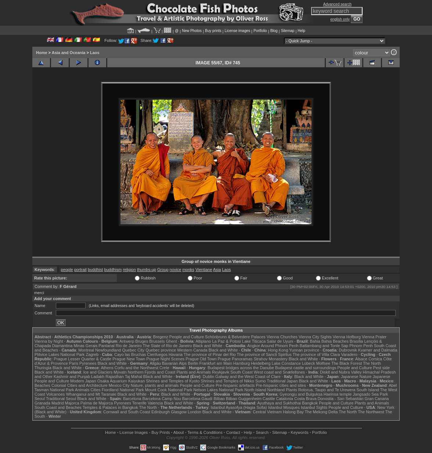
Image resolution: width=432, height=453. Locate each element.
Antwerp (126, 341)
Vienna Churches (282, 337)
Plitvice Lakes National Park (59, 354)
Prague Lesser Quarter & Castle (83, 359)
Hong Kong (278, 350)
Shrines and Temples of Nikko (227, 381)
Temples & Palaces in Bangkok (110, 407)
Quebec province (160, 350)
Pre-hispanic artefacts (235, 385)
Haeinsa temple (338, 394)
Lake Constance (286, 363)
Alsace (361, 359)
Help (301, 31)
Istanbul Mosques (284, 407)
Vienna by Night (49, 341)
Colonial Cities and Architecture (79, 385)
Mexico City (119, 385)
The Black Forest (346, 363)
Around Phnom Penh (279, 345)
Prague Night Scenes (165, 359)
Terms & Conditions (204, 432)
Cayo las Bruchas (130, 354)
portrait (80, 269)
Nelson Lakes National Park (218, 390)
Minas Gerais (85, 345)
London (194, 412)
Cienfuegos (157, 354)
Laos (95, 52)
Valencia (155, 403)
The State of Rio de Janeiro (167, 345)
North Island (255, 390)
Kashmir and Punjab (72, 376)
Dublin (208, 376)
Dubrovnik (348, 350)
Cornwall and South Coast (126, 412)
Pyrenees (87, 363)
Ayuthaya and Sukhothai (279, 403)
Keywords (299, 432)
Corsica (375, 359)
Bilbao (219, 398)
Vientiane (203, 269)
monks (188, 269)
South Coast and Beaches (58, 407)
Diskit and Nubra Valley (341, 372)
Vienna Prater (374, 337)
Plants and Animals (193, 372)
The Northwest (371, 412)
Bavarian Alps (174, 363)
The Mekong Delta (321, 412)
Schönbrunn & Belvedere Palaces (235, 337)
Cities (95, 390)
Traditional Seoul (61, 398)
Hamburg (241, 363)
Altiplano (203, 341)
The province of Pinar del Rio (210, 354)
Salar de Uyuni (280, 341)
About (178, 432)
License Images (133, 432)
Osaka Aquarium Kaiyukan (121, 381)
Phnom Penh (361, 345)
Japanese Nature (356, 376)
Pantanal (106, 345)
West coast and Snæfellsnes (279, 372)
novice (175, 269)
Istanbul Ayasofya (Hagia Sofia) (238, 407)
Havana (176, 354)
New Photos (192, 31)
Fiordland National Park (123, 390)
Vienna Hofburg (347, 337)
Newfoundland (108, 350)
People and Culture (186, 337)
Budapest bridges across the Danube (241, 367)
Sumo (260, 381)
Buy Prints (160, 432)
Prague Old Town (201, 359)
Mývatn (120, 372)
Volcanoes (55, 394)
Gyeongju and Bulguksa (301, 394)
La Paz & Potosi (226, 341)
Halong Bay (293, 412)
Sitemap (288, 31)
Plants (291, 390)
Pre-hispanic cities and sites (281, 385)
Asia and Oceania (69, 52)
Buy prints (213, 31)
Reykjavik (220, 372)
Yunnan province (304, 350)
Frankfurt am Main (215, 363)
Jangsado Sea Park (370, 394)
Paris (73, 363)
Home (41, 52)
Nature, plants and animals (155, 385)
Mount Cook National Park (168, 390)
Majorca (72, 403)
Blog (274, 31)
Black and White (207, 345)
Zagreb (92, 354)
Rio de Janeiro (129, 345)
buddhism (113, 269)
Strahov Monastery (270, 359)
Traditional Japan (282, 381)
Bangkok (310, 403)
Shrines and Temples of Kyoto (172, 381)
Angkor (253, 345)
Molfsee (323, 363)
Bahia (315, 341)
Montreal (86, 350)
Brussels (157, 341)
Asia (217, 269)
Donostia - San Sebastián (341, 398)
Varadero (349, 354)
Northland (276, 390)
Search (262, 432)
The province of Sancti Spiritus (264, 354)
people (67, 269)
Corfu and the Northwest (136, 367)
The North (372, 363)
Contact (233, 432)
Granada (42, 403)
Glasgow (179, 412)
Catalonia (284, 398)
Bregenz (160, 337)
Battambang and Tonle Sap (323, 345)
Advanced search (337, 4)
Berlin (193, 363)
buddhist (95, 269)
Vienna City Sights (315, 337)
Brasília (356, 341)
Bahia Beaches (335, 341)
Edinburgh (160, 412)
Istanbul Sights (314, 407)
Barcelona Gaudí (197, 398)
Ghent (171, 341)
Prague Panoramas (235, 359)
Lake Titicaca (254, 341)
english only (340, 19)
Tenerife (139, 403)
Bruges (141, 341)
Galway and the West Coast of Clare (248, 376)
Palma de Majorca (96, 403)
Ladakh (97, 376)
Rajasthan (114, 376)
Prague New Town (128, 359)
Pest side (381, 367)
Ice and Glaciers (97, 372)
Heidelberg (260, 363)
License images (237, 31)
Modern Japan (83, 381)
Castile (269, 398)
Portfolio (260, 31)
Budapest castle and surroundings (305, 367)
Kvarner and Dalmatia (377, 350)
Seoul (40, 398)
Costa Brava (305, 398)
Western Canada (192, 350)
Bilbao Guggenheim (244, 398)
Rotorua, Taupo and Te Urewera (327, 390)
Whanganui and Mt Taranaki (91, 394)
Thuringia (43, 367)
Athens (107, 367)
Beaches (42, 385)
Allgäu (155, 363)
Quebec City (133, 350)
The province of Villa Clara (316, 354)
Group (163, 269)
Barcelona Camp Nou (162, 398)
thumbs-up (146, 269)
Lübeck (308, 363)
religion (129, 269)
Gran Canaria (376, 398)
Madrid (57, 403)
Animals (82, 390)
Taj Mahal (133, 376)
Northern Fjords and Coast (152, 372)
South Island (368, 390)
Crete (164, 367)
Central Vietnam (267, 412)
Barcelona (132, 398)
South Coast (241, 372)
